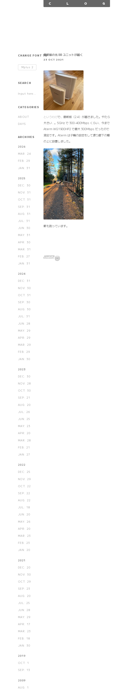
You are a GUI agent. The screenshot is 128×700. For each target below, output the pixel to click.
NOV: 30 (24, 288)
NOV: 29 (24, 479)
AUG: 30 (24, 309)
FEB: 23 (24, 543)
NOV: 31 (24, 192)
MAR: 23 (24, 536)
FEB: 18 (24, 638)
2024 (22, 274)
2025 (22, 178)
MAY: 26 (24, 521)
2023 (22, 369)
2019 (22, 656)
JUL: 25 (24, 603)
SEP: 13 (24, 670)
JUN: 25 (24, 419)
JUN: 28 (24, 323)
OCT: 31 (24, 199)
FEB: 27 (24, 256)
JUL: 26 (24, 412)
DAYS (22, 124)
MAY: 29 (24, 330)
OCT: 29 (24, 581)
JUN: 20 (24, 514)
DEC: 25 (24, 472)
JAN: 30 (24, 359)
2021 (22, 560)
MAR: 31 (24, 249)
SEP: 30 (24, 302)
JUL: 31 (24, 221)
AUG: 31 (24, 214)
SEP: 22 (24, 493)
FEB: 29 (24, 161)
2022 (22, 465)
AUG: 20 (24, 405)
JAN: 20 (24, 550)
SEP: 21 (24, 397)
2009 (22, 680)
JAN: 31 (24, 168)
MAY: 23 (24, 426)
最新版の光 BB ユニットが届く (63, 54)
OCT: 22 (24, 486)
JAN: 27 (24, 454)
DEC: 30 (24, 185)
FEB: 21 (24, 447)
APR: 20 (24, 433)
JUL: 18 (24, 507)
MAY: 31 (24, 235)
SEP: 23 (24, 588)
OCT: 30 (24, 390)
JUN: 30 (24, 228)
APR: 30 (24, 242)
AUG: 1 (23, 687)
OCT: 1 (23, 663)
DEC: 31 (24, 281)
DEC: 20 (24, 567)
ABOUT (23, 117)
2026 (22, 146)
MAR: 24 (24, 154)
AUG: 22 (24, 500)
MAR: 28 (24, 440)
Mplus (27, 67)
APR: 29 (24, 338)
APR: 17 (24, 624)
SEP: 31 (24, 207)
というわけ (50, 117)
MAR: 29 (24, 345)
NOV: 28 (24, 383)
